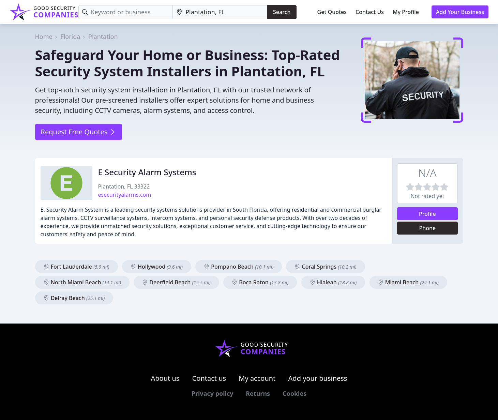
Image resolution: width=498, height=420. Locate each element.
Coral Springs (325, 266)
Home (43, 36)
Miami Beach (408, 282)
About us (165, 378)
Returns (258, 393)
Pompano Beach (238, 266)
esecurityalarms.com (124, 194)
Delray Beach (74, 298)
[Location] (220, 12)
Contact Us (370, 12)
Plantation (103, 36)
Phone (427, 228)
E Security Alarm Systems (147, 172)
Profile (427, 213)
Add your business (317, 378)
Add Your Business (460, 12)
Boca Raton (260, 282)
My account (257, 378)
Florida (70, 36)
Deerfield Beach (176, 282)
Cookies (294, 393)
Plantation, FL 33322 (124, 186)
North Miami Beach (82, 282)
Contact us (209, 378)
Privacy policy (212, 393)
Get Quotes (332, 12)
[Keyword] (125, 12)
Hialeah (333, 282)
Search (281, 12)
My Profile (406, 12)
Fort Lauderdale (76, 266)
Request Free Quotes (78, 131)
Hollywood (157, 266)
